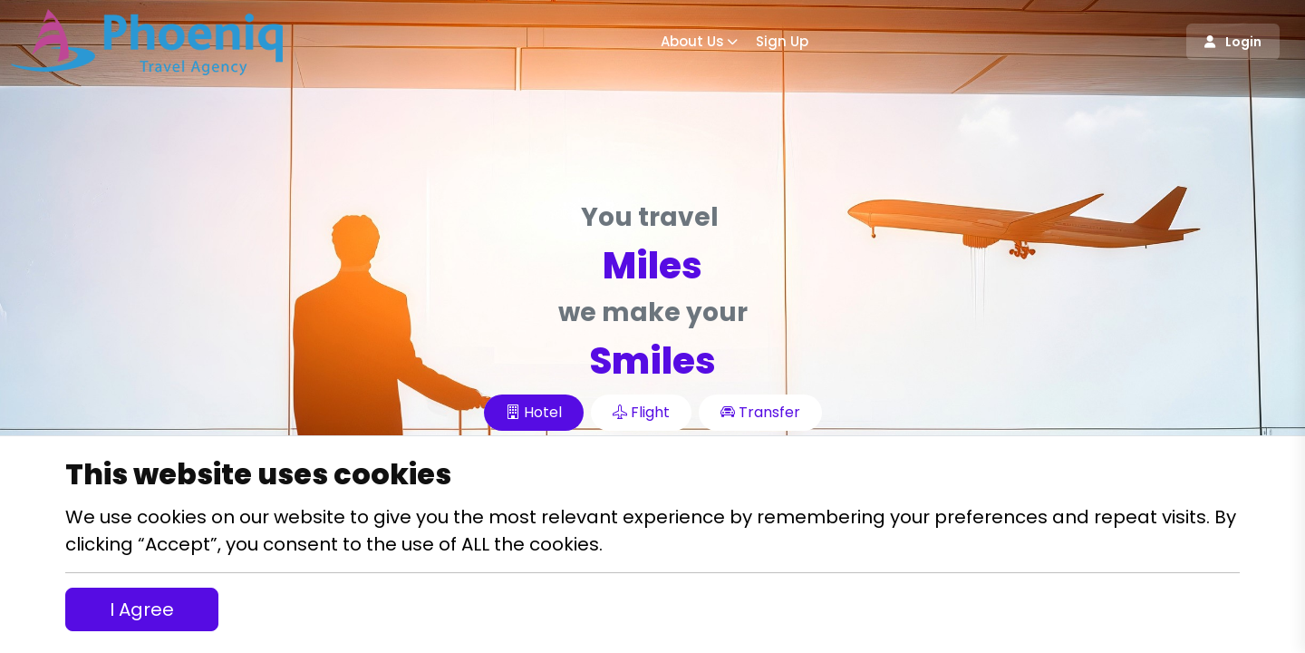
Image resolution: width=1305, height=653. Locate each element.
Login (1233, 42)
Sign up (782, 41)
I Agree (142, 609)
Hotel (534, 412)
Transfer (760, 412)
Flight (641, 412)
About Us (692, 41)
